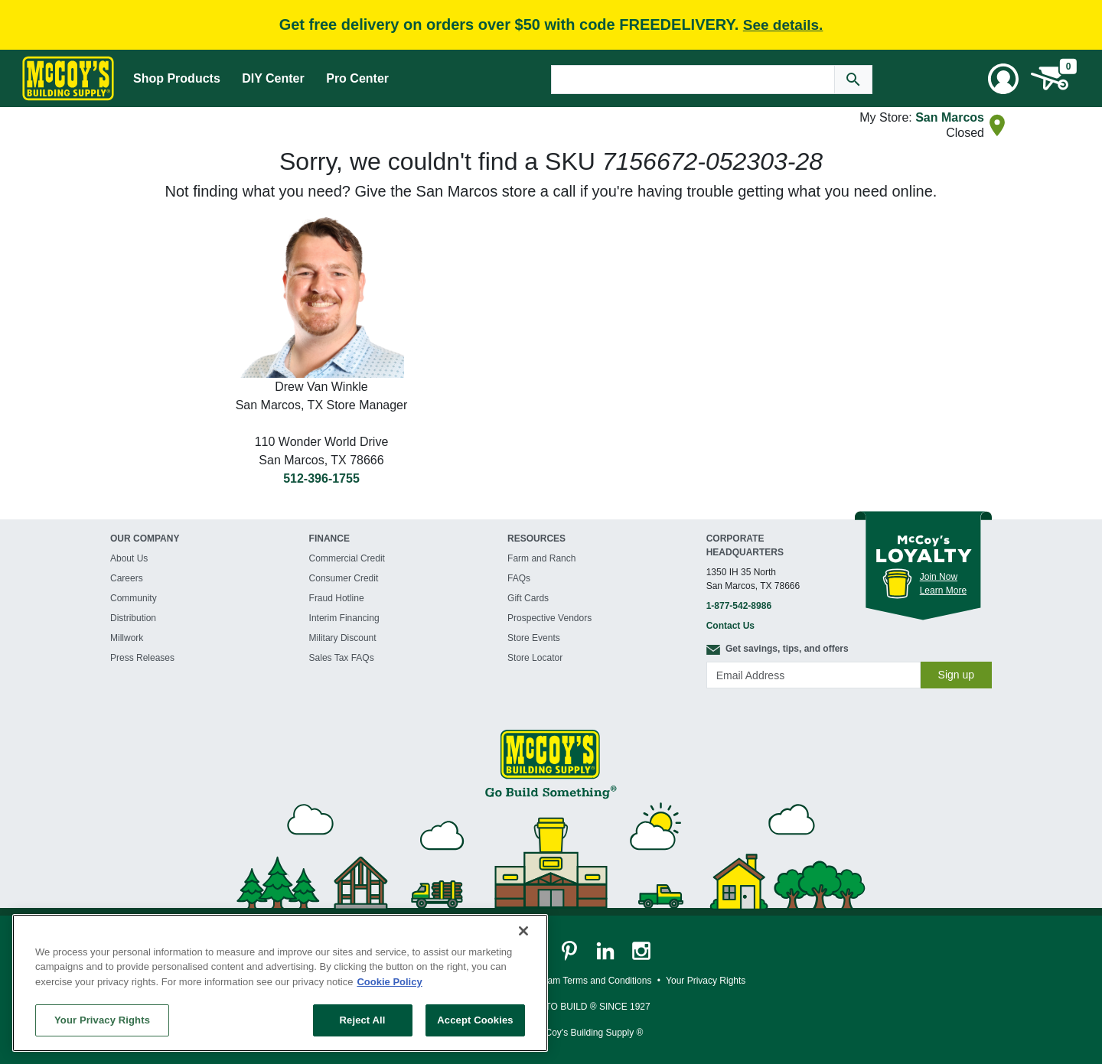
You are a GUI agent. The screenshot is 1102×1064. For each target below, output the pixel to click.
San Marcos (949, 117)
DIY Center (273, 78)
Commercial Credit (347, 558)
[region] (280, 983)
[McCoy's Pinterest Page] (570, 950)
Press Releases (142, 657)
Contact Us (730, 625)
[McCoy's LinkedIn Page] (606, 950)
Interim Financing (344, 618)
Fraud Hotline (336, 598)
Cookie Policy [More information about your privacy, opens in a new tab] (389, 982)
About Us (129, 558)
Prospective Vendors (549, 618)
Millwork (126, 638)
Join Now (938, 576)
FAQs (518, 578)
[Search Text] (693, 79)
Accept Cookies (475, 1020)
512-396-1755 (321, 478)
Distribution (133, 618)
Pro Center (357, 78)
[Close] (523, 931)
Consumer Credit (344, 578)
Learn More (943, 590)
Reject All (363, 1020)
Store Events (533, 638)
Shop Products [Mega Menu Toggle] (176, 78)
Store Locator (534, 657)
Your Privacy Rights (102, 1020)
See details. (783, 25)
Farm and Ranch (541, 558)
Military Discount (343, 638)
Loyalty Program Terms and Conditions (573, 980)
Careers (126, 578)
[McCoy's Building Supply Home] (68, 78)
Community (133, 598)
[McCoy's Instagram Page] (641, 950)
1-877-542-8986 (738, 605)
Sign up (956, 675)
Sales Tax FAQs (341, 657)
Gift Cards (528, 598)
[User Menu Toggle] (1003, 78)
